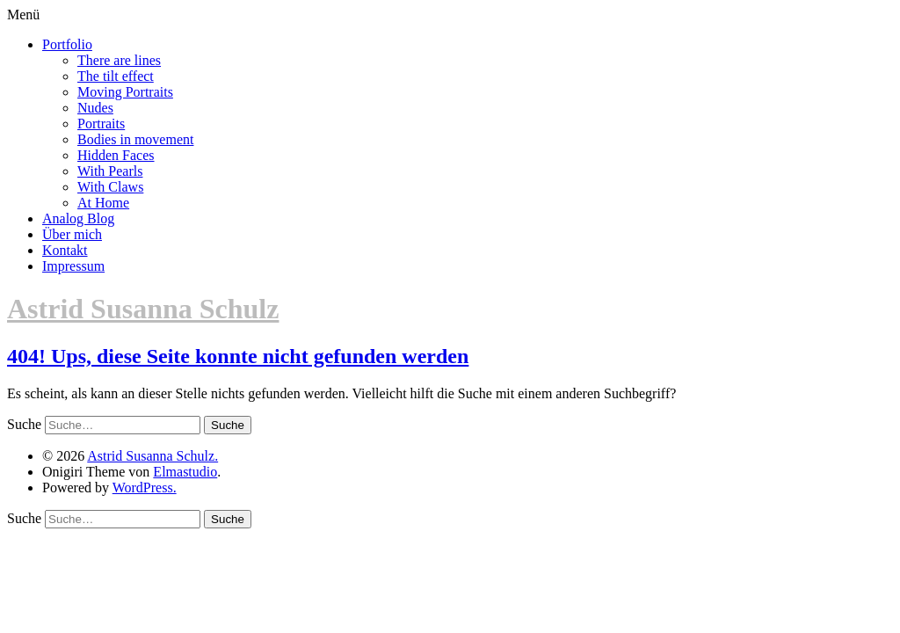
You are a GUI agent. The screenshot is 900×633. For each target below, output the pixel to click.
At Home (103, 202)
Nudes (95, 107)
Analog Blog (78, 218)
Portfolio (67, 44)
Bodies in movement (135, 139)
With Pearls (109, 171)
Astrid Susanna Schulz (143, 308)
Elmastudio (185, 471)
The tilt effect (115, 76)
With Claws (110, 186)
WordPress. (144, 487)
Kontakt (65, 250)
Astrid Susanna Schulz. (152, 455)
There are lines (119, 60)
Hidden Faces (116, 155)
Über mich (72, 234)
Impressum (73, 265)
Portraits (101, 123)
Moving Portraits (125, 91)
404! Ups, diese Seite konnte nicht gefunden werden (237, 356)
